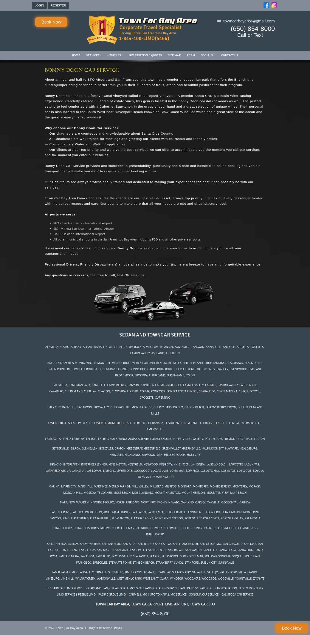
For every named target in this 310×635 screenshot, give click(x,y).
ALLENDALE (116, 347)
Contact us (229, 55)
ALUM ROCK (133, 347)
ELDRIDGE (206, 423)
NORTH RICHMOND (154, 502)
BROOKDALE (143, 375)
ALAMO (64, 347)
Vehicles (114, 55)
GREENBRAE (135, 448)
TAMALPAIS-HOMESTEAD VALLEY (73, 572)
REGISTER (58, 5)
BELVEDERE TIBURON (121, 363)
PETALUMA (229, 512)
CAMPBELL (99, 385)
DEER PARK (117, 407)
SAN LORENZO (70, 550)
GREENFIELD (152, 448)
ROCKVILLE (171, 528)
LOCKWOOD (141, 471)
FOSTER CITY (199, 439)
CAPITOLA (147, 385)
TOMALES (150, 572)
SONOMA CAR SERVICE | (205, 594)
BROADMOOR (124, 375)
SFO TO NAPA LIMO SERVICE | (169, 594)
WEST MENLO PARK (129, 578)
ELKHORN (221, 423)
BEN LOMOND (145, 363)
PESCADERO (212, 512)
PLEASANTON (120, 518)
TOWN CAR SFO (202, 604)
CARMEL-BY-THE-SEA (168, 385)
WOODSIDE (209, 578)
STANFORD (192, 562)
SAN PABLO (139, 550)
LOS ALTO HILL (210, 471)
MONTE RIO (200, 486)
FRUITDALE (245, 439)
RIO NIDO (142, 528)
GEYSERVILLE (60, 448)
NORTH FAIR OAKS (128, 502)
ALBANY (76, 347)
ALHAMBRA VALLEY (95, 347)
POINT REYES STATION (169, 518)
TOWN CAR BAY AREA (112, 604)
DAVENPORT (84, 407)
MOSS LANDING (142, 493)
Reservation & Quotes (145, 55)
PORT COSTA (211, 518)
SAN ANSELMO (111, 544)
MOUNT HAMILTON (167, 493)
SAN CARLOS (163, 544)
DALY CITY (54, 407)
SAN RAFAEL (176, 550)
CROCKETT (146, 397)
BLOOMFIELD (76, 369)
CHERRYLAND (73, 391)
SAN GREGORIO (233, 544)
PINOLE (68, 518)
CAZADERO (56, 391)
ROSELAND (242, 528)
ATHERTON (173, 353)
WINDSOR (176, 578)
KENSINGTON (117, 464)
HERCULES (116, 455)
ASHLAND (157, 353)
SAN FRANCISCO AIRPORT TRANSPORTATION (208, 588)
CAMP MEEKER (116, 385)
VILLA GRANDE (248, 572)
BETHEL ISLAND (193, 363)
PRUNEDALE (252, 518)
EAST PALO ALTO (82, 423)
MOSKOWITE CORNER (98, 493)
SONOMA (224, 556)
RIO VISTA (156, 528)
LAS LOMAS (94, 471)
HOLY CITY (193, 455)
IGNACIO (56, 464)
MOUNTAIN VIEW (217, 493)
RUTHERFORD (155, 534)
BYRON (190, 375)
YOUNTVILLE (243, 578)
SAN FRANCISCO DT (185, 544)
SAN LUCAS (88, 550)
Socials (207, 55)
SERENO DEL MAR (191, 556)
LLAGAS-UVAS (159, 471)
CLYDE (134, 391)
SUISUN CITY (209, 562)
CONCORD (158, 391)
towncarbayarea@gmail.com (249, 21)
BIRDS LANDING (215, 363)
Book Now (51, 22)
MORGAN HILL (72, 493)
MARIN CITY (68, 486)
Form (191, 55)
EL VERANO (191, 423)
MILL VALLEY (140, 486)
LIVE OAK (109, 471)
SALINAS (73, 544)
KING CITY (165, 464)
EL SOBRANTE (173, 423)
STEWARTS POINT (120, 562)
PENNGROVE (194, 512)
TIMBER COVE (133, 572)
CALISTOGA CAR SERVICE (237, 594)
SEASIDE (155, 556)
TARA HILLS (102, 572)
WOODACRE (192, 578)
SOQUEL (237, 556)
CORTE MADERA (227, 391)
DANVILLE (68, 407)
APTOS (241, 347)
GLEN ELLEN (90, 448)
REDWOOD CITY (62, 528)
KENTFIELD (135, 464)
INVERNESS (88, 464)
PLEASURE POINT (142, 518)
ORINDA (244, 502)
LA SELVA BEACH (217, 464)
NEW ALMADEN (79, 502)
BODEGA (91, 369)
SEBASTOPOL (170, 556)
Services (92, 55)
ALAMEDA (51, 347)
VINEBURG (52, 578)
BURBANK (158, 375)
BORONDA (157, 369)
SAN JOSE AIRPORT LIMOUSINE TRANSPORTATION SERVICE (140, 588)
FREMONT (230, 439)
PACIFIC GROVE (60, 512)
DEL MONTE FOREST (139, 407)
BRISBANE (255, 369)
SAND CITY (210, 550)
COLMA (145, 391)
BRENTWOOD (238, 369)
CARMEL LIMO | (139, 594)
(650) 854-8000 (253, 28)
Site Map (174, 55)
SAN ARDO (129, 544)
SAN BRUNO (146, 544)
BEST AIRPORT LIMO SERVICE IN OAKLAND (74, 588)
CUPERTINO (162, 397)
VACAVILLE (199, 572)
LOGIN (39, 5)
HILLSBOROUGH (174, 455)
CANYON (133, 385)
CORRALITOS (207, 391)
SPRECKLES (100, 562)
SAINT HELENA (56, 544)
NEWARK (96, 502)
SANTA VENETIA (69, 556)
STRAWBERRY (164, 562)
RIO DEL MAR (125, 528)
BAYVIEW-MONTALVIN (77, 363)
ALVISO (147, 347)
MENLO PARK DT (119, 486)
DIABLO (178, 407)
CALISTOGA (60, 385)
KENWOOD (151, 464)
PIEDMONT (244, 512)
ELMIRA (234, 423)
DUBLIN (243, 407)
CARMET (210, 385)
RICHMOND (108, 528)
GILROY (75, 448)
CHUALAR (90, 391)
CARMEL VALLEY (193, 385)
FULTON (259, 439)
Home (76, 55)
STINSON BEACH (143, 562)
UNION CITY (183, 572)
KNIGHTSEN (181, 464)
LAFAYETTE (236, 464)
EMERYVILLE (155, 429)
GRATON (120, 448)
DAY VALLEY (101, 407)
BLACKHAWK (235, 363)
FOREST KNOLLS (160, 439)
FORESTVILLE (181, 439)
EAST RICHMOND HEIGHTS (111, 423)
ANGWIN (198, 347)
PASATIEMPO (156, 512)
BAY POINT (54, 363)
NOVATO (173, 502)
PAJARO (104, 512)
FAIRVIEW (78, 439)
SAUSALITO (103, 556)
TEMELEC (117, 572)
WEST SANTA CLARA (155, 578)
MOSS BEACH (122, 493)
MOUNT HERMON (193, 493)
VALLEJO (212, 572)
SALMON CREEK (90, 544)
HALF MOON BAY (213, 448)
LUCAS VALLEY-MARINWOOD (155, 477)
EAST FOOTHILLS (59, 423)
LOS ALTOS (228, 471)
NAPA (63, 502)
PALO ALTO (139, 512)
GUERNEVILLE (191, 448)
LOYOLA (258, 471)
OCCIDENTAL (229, 502)
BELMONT (99, 363)
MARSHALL (85, 486)
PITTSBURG (81, 518)
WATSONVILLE (106, 578)
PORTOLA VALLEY (232, 518)
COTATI (243, 391)
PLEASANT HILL (100, 518)
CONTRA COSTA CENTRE (181, 391)
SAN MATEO (123, 550)
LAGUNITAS (251, 464)
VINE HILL (67, 578)
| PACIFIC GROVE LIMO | (112, 594)
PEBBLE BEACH (175, 512)
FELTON (91, 439)
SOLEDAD (211, 556)
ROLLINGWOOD (223, 528)
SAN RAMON (193, 550)
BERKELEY (174, 363)
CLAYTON (104, 391)
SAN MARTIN (105, 550)
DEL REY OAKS (162, 407)
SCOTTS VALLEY (122, 556)
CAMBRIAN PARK (79, 385)
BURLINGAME (175, 375)
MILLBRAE (156, 486)
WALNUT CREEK (85, 578)
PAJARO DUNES (120, 512)
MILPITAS (170, 486)
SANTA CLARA (227, 550)
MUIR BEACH (238, 493)
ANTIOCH (229, 347)
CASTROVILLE (248, 385)
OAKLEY (200, 502)
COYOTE (255, 391)
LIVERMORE (124, 471)
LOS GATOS (244, 471)
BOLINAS (122, 369)
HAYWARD (231, 448)
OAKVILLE (213, 502)
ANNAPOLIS (213, 347)
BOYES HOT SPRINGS (201, 369)
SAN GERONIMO (210, 544)
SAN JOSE (250, 544)
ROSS (254, 528)
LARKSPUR (78, 471)
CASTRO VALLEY (228, 385)
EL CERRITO (137, 423)
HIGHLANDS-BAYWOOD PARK (143, 455)
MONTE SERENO (220, 486)
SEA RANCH (140, 556)
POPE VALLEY (193, 518)
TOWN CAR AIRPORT (147, 604)
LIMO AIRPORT (176, 604)
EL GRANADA (155, 423)
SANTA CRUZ (245, 550)
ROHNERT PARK (201, 528)
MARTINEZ (100, 486)
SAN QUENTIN (157, 550)
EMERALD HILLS (250, 423)
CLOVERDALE (120, 391)
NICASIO (108, 502)
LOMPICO (192, 471)
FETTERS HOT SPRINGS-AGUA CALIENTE (123, 439)
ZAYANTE (258, 578)
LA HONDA (198, 464)
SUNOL (178, 562)
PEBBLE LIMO (87, 594)
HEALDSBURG (248, 448)
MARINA (54, 486)
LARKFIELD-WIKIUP (58, 471)
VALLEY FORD (228, 572)
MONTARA (184, 486)
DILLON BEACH (194, 407)
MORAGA (254, 486)
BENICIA (161, 363)
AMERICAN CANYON (167, 347)
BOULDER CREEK (175, 369)
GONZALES (106, 448)
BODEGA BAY (107, 369)
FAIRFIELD (64, 439)
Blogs (118, 628)
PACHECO (91, 512)
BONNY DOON (139, 369)
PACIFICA (77, 512)
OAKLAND (187, 502)
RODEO (184, 528)
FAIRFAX (50, 439)
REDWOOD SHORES (86, 528)
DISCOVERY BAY (216, 407)
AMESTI (186, 347)
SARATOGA (87, 556)
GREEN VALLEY (171, 448)
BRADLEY (222, 369)
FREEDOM (215, 439)
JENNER (102, 464)
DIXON (231, 407)
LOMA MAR (177, 471)
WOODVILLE (226, 578)
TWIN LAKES (166, 572)
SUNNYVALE (226, 562)
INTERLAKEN (71, 464)
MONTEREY (239, 486)
